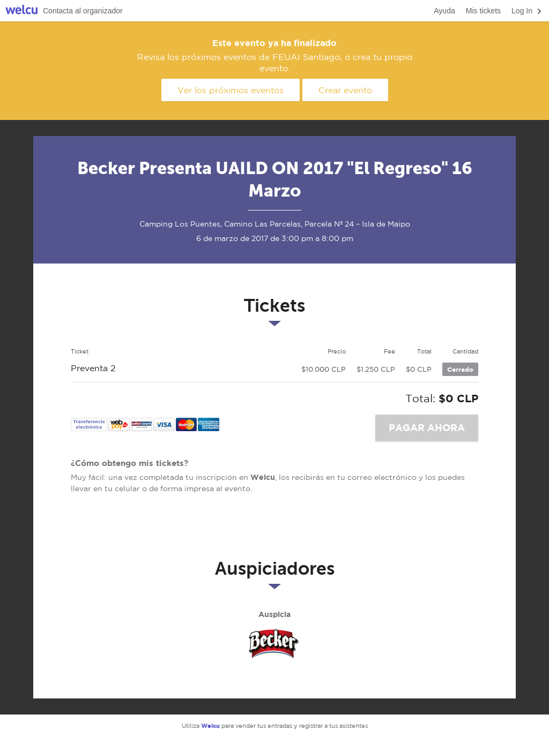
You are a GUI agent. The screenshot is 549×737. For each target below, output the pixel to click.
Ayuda (444, 10)
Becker (274, 645)
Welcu (21, 11)
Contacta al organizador (83, 10)
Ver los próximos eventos (230, 90)
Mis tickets (483, 10)
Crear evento (345, 90)
